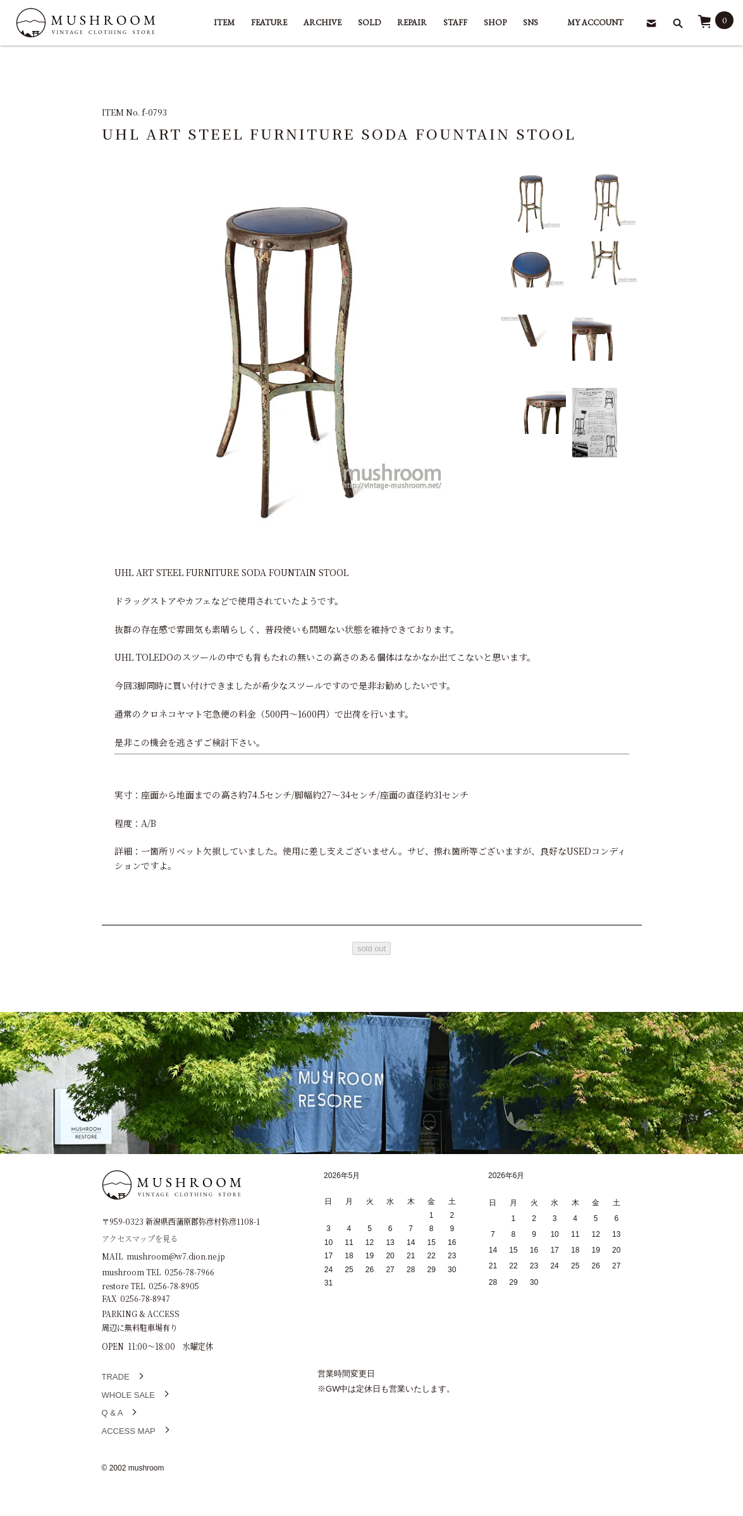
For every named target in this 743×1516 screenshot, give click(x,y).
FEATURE (269, 22)
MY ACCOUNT (595, 22)
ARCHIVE (322, 22)
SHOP (495, 22)
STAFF (455, 22)
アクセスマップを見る (140, 1238)
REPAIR (412, 22)
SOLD (369, 22)
